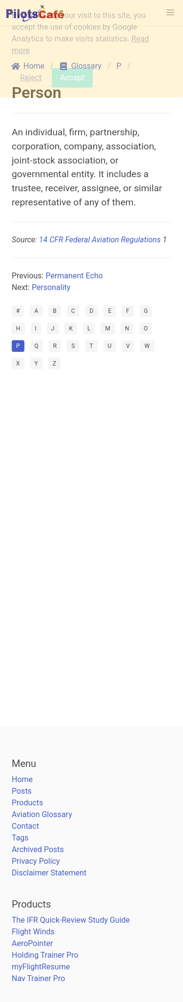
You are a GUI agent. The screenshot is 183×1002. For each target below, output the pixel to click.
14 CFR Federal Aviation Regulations (100, 239)
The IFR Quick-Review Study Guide (71, 920)
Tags (20, 837)
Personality (51, 287)
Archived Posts (38, 849)
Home (22, 779)
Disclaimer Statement (49, 872)
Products (27, 802)
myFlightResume (41, 966)
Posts (22, 791)
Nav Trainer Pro (38, 978)
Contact (25, 826)
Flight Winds (33, 931)
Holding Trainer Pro (45, 955)
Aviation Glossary (42, 814)
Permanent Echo (73, 275)
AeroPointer (32, 943)
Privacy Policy (36, 861)
